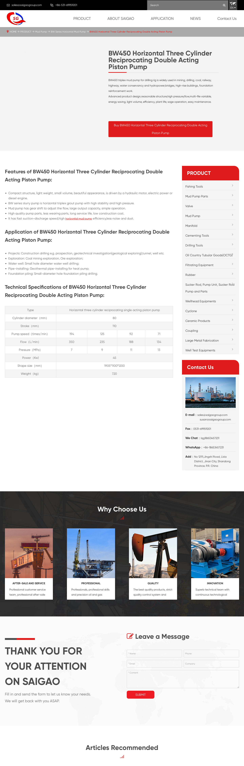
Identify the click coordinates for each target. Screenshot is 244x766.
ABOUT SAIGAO (120, 18)
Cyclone (191, 311)
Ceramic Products (197, 321)
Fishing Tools (194, 186)
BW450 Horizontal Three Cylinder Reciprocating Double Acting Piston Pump (131, 31)
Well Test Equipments (200, 350)
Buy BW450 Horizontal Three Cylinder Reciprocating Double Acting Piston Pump (160, 129)
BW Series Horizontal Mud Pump (68, 31)
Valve (189, 206)
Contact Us (227, 18)
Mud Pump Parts (196, 196)
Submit (140, 694)
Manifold (191, 225)
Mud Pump (41, 31)
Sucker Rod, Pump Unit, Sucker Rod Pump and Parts (209, 288)
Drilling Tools (194, 245)
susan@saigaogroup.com (215, 419)
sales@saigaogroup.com (27, 5)
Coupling (191, 330)
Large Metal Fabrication (202, 340)
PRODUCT (82, 18)
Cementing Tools (197, 235)
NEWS (195, 18)
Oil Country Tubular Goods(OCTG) (209, 255)
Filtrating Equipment (199, 265)
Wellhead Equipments (200, 301)
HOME (13, 31)
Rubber (190, 275)
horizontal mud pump (78, 218)
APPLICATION (162, 18)
